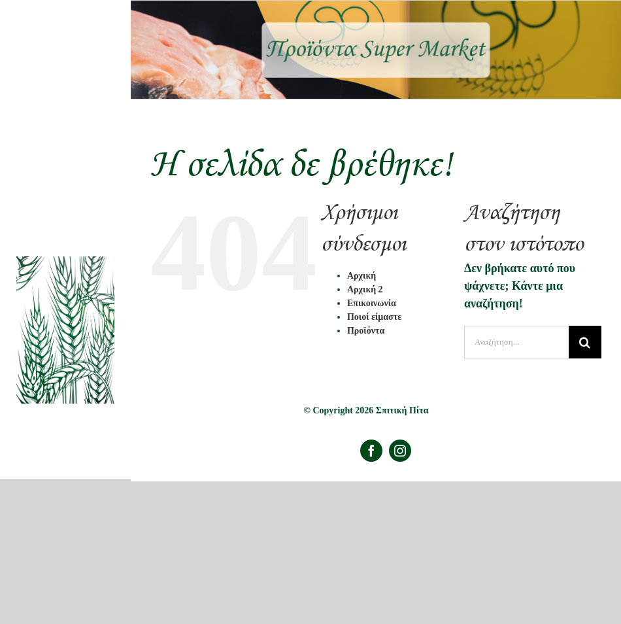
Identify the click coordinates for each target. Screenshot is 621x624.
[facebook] (371, 451)
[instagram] (400, 451)
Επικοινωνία (371, 303)
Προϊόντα (365, 331)
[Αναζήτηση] (585, 342)
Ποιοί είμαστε (374, 317)
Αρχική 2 (365, 289)
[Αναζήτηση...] (516, 342)
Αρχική (361, 276)
